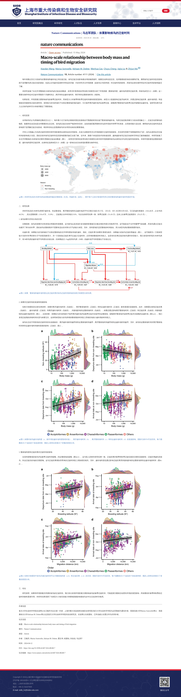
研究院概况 (38, 23)
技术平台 (137, 23)
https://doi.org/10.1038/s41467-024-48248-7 (39, 648)
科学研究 (58, 23)
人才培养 (98, 23)
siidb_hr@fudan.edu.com (28, 690)
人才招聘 (156, 23)
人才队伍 (78, 23)
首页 (19, 23)
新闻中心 (117, 23)
